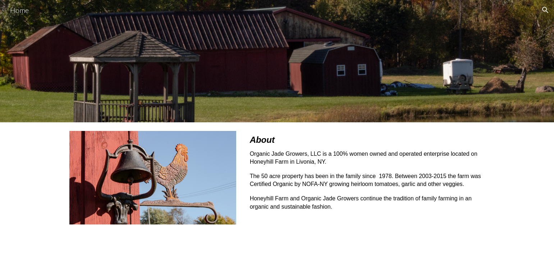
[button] (545, 10)
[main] (366, 175)
